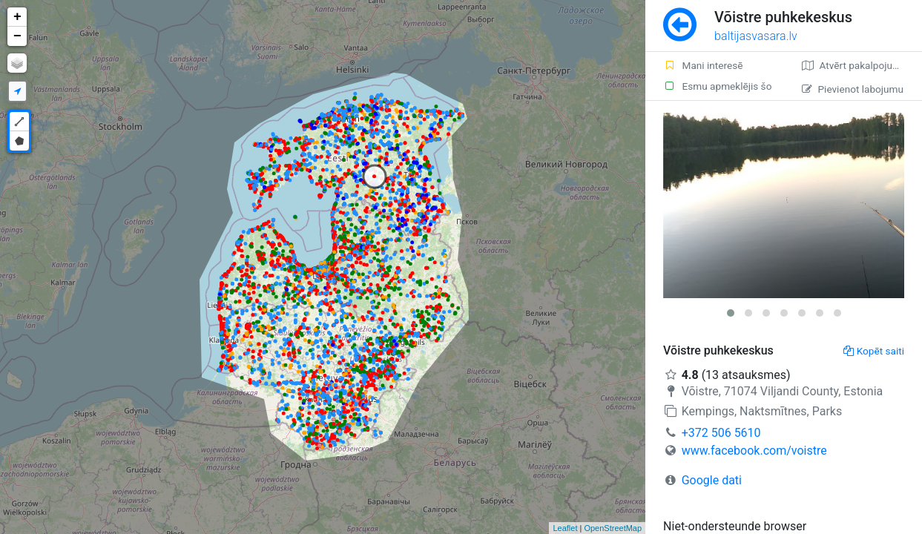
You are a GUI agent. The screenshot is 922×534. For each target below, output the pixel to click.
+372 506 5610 (721, 433)
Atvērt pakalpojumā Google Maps (862, 65)
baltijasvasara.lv (755, 36)
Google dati (712, 480)
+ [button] (17, 17)
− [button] (17, 36)
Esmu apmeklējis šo (717, 86)
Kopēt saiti (873, 351)
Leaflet (565, 528)
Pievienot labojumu (852, 89)
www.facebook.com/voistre (754, 451)
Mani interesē (702, 65)
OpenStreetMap (613, 528)
